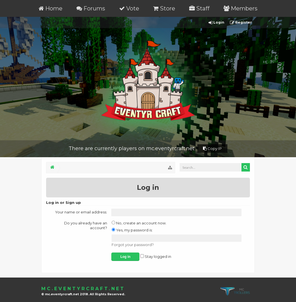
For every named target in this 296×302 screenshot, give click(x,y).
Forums (90, 8)
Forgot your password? (133, 244)
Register (241, 22)
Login (216, 22)
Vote (129, 8)
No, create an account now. (139, 223)
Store (164, 8)
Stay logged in (155, 256)
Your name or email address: (81, 212)
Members (240, 8)
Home (50, 8)
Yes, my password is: (132, 230)
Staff (199, 8)
